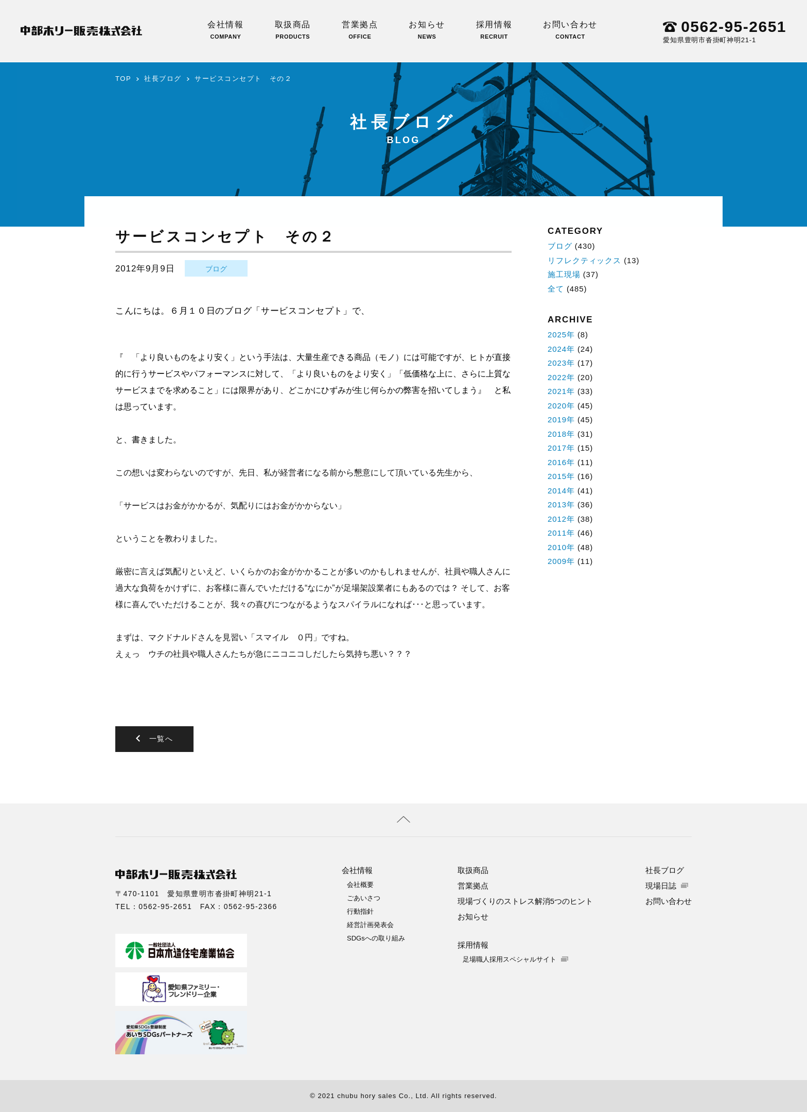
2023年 (561, 362)
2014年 (561, 490)
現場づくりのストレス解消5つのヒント (525, 901)
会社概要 (360, 884)
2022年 (561, 377)
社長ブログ (163, 78)
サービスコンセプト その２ (243, 78)
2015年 (561, 476)
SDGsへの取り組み (376, 938)
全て (556, 288)
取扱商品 (293, 30)
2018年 (561, 434)
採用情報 (494, 30)
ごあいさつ (363, 898)
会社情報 (225, 30)
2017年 (561, 447)
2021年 (561, 391)
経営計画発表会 (370, 925)
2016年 (561, 462)
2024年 (561, 349)
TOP (123, 78)
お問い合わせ (570, 30)
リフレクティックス (584, 260)
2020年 (561, 405)
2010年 (561, 547)
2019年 (561, 419)
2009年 (561, 561)
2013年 (561, 504)
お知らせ (427, 30)
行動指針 (360, 911)
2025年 (561, 334)
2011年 (561, 532)
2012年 (561, 519)
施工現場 (564, 274)
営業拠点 (360, 30)
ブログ (216, 269)
